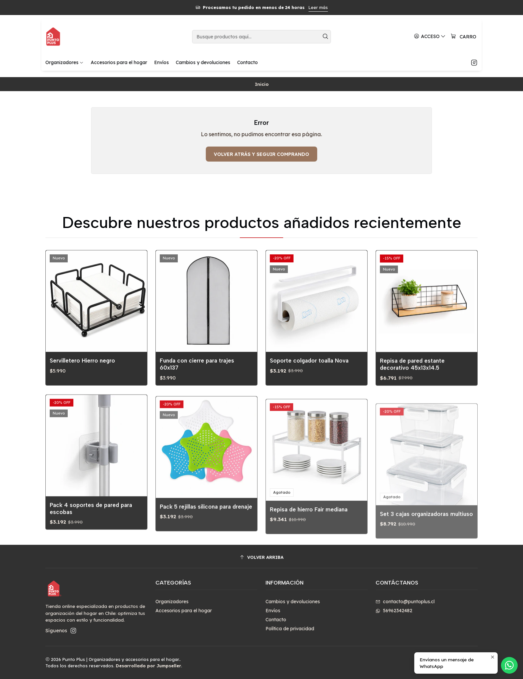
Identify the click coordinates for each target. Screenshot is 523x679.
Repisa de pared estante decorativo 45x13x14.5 (412, 393)
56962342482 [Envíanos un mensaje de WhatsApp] (394, 611)
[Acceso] (429, 36)
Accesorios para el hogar (183, 611)
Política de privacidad (290, 629)
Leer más (318, 7)
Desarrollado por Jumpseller (148, 665)
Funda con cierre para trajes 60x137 (197, 376)
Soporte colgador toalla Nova (309, 380)
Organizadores (171, 602)
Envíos (273, 611)
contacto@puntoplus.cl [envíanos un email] (405, 602)
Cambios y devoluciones (293, 602)
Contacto (276, 620)
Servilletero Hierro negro (82, 367)
